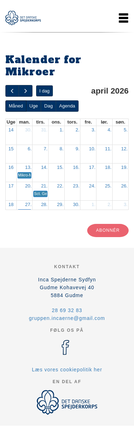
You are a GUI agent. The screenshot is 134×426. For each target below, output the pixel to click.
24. (92, 186)
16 (11, 167)
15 (11, 148)
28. (44, 204)
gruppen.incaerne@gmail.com (67, 318)
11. (108, 148)
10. (92, 148)
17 (11, 186)
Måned (16, 106)
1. (62, 129)
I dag (44, 91)
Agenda (67, 106)
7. (46, 148)
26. (124, 186)
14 (11, 129)
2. (78, 129)
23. (76, 186)
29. (60, 204)
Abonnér (108, 230)
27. (28, 204)
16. (76, 167)
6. (29, 148)
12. (124, 148)
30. (28, 129)
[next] (25, 91)
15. (60, 167)
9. (78, 148)
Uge (33, 106)
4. (109, 129)
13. (28, 167)
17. (92, 167)
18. (108, 167)
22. (60, 186)
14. (44, 167)
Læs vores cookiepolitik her (67, 369)
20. (28, 186)
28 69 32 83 (67, 310)
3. (93, 129)
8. (62, 148)
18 (11, 204)
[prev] (12, 91)
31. (44, 129)
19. (124, 167)
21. (44, 186)
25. (108, 186)
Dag (48, 106)
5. (126, 129)
